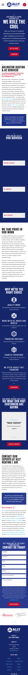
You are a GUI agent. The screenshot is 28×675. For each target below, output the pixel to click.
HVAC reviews (14, 105)
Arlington (4, 510)
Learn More (14, 387)
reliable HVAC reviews (7, 99)
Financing (14, 54)
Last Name (4, 556)
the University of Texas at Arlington (16, 532)
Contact (19, 669)
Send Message (14, 604)
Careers (19, 664)
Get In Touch (14, 48)
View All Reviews (14, 444)
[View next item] (15, 437)
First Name (4, 551)
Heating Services (19, 661)
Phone (3, 561)
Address (4, 570)
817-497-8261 (14, 637)
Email (3, 566)
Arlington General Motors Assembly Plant (15, 534)
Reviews (19, 667)
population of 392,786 (16, 520)
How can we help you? (7, 579)
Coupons (9, 669)
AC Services (9, 661)
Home (9, 658)
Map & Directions (14, 650)
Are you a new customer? (8, 575)
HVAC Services (9, 664)
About (18, 658)
